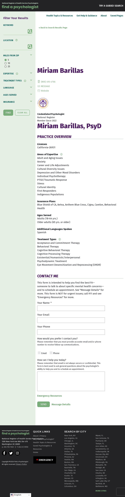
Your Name (44, 302)
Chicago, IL (68, 441)
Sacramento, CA (102, 449)
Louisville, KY (101, 476)
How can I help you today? (51, 359)
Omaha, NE (100, 473)
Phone (56, 353)
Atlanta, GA (69, 449)
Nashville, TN (69, 467)
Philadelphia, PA (71, 454)
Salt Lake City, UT (103, 481)
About (104, 15)
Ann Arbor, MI (101, 446)
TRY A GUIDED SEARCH (111, 5)
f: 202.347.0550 (22, 447)
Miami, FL (99, 435)
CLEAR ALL (22, 112)
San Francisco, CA (71, 465)
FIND (8, 112)
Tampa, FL (100, 443)
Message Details (61, 404)
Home (35, 452)
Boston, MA (69, 462)
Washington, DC (71, 443)
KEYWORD (8, 25)
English (16, 495)
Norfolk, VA (100, 484)
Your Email (43, 314)
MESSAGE (43, 86)
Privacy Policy (21, 464)
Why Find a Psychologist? (43, 439)
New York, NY (70, 435)
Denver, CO (68, 478)
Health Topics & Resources (59, 15)
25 (9, 66)
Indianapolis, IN (102, 451)
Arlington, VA (101, 478)
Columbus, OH (70, 486)
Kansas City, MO (102, 454)
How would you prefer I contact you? (57, 338)
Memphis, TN (101, 465)
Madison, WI (101, 459)
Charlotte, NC (70, 473)
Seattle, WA (69, 459)
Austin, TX (68, 476)
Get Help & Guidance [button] (87, 15)
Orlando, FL (69, 484)
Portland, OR (101, 441)
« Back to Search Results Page (53, 27)
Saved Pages (116, 15)
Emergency (46, 459)
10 (9, 63)
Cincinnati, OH (101, 457)
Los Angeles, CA (70, 438)
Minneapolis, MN (71, 481)
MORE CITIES (101, 491)
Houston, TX (69, 446)
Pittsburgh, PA (102, 462)
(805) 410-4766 (46, 81)
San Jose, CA (101, 470)
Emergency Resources (49, 395)
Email (44, 353)
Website (43, 90)
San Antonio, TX (102, 438)
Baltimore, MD (101, 486)
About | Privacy (39, 436)
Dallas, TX (68, 451)
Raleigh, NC (100, 467)
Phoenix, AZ (69, 457)
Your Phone (43, 326)
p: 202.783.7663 (8, 447)
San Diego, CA (70, 470)
